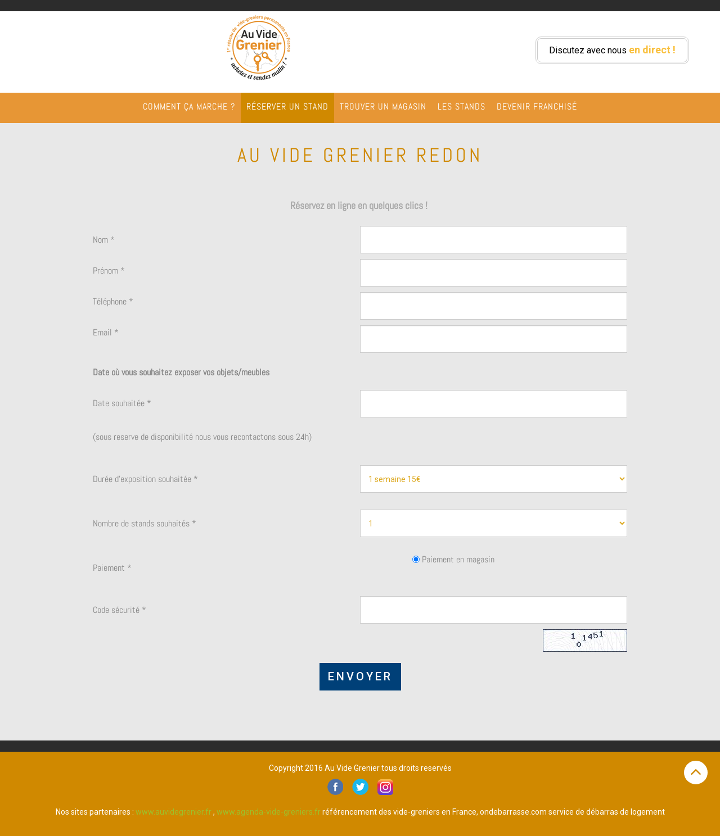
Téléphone (113, 301)
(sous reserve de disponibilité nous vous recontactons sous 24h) (202, 437)
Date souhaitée (122, 403)
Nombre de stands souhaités (144, 523)
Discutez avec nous (612, 50)
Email (106, 332)
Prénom (109, 270)
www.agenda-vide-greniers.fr (269, 811)
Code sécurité (119, 610)
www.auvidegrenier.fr (174, 811)
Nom (104, 240)
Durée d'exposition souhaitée (145, 479)
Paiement (112, 568)
